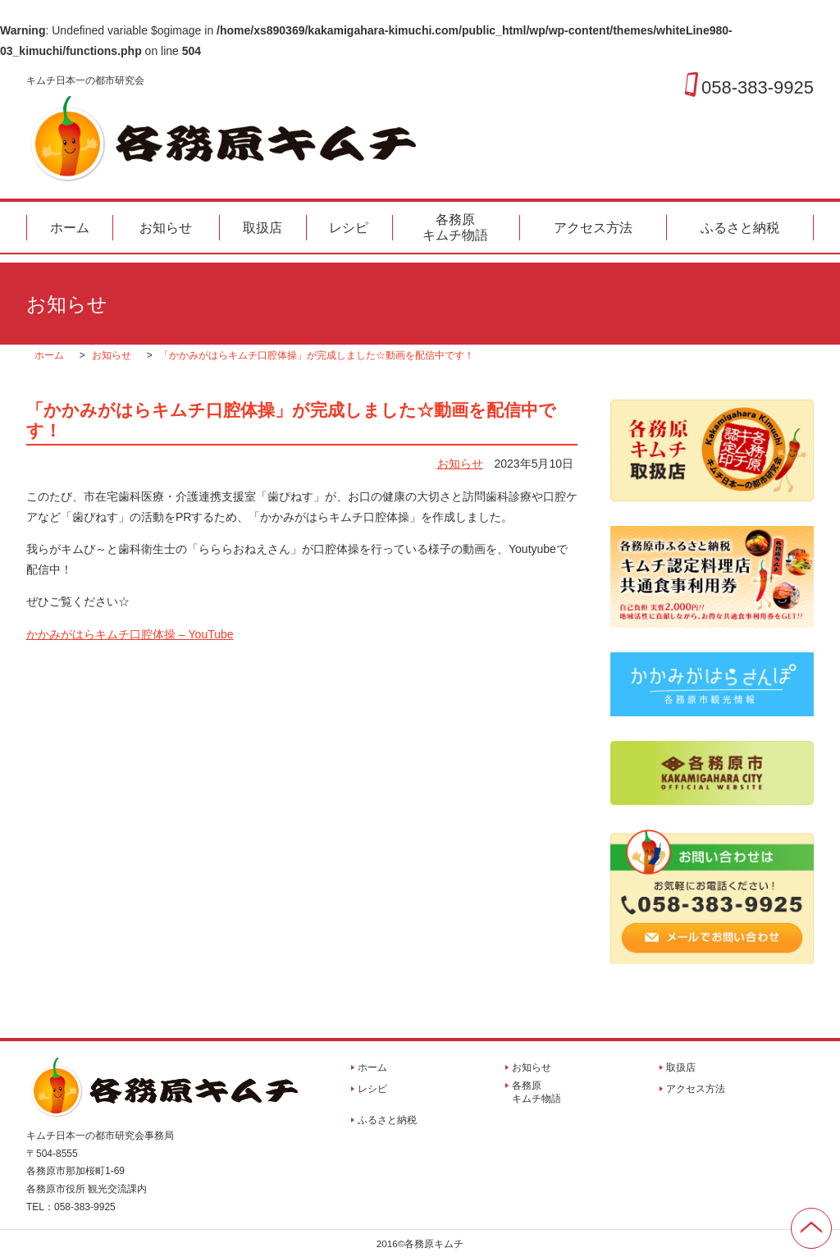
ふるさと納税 (740, 228)
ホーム (69, 228)
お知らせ (165, 228)
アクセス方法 (593, 228)
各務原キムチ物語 (455, 227)
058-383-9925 (757, 87)
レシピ (348, 228)
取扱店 (262, 228)
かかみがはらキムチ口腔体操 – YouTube (130, 634)
